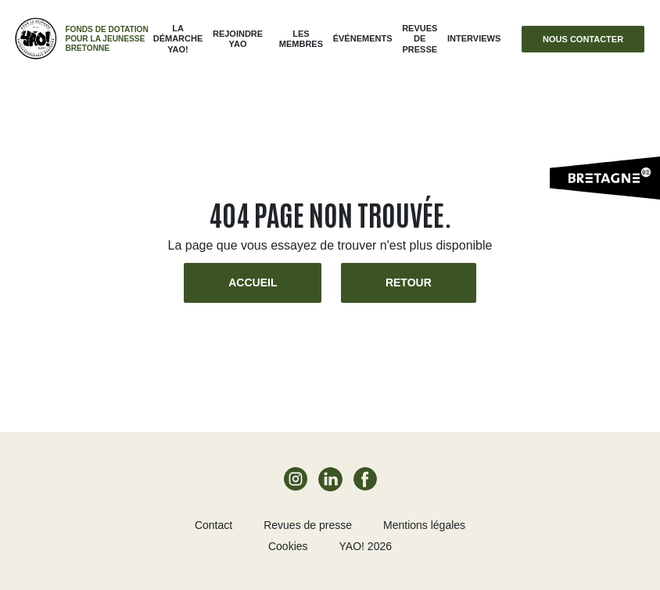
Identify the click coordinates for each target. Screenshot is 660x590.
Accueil (252, 282)
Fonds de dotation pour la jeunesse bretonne (106, 38)
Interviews (473, 38)
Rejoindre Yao (238, 39)
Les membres (301, 39)
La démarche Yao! (178, 38)
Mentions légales (424, 525)
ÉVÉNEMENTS (363, 38)
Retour (409, 282)
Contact (213, 525)
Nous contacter (583, 39)
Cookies (288, 546)
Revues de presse (419, 38)
